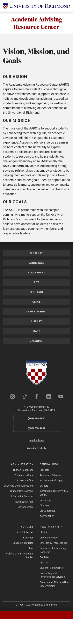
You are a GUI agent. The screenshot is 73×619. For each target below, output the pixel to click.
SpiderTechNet (36, 311)
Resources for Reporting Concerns (53, 550)
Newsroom (45, 500)
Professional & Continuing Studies (19, 555)
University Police (49, 537)
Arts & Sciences (24, 532)
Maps (36, 331)
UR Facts (44, 470)
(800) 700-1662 (36, 428)
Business (28, 537)
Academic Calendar (50, 475)
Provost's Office (25, 480)
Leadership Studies (23, 543)
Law (31, 548)
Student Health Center (51, 568)
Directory (44, 505)
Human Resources (23, 470)
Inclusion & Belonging (51, 480)
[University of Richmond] (36, 6)
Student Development (21, 491)
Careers (44, 485)
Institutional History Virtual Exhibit (54, 493)
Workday (36, 253)
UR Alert (44, 532)
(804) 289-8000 (36, 418)
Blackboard (36, 272)
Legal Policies (36, 440)
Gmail (36, 302)
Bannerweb (36, 263)
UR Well (44, 562)
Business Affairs (24, 501)
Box (36, 282)
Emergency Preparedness (54, 543)
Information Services (22, 496)
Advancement (25, 507)
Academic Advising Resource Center (36, 22)
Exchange (37, 292)
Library (36, 321)
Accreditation (47, 516)
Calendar (36, 341)
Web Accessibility (36, 448)
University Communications (18, 485)
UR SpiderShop (47, 510)
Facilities (44, 557)
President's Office (23, 475)
